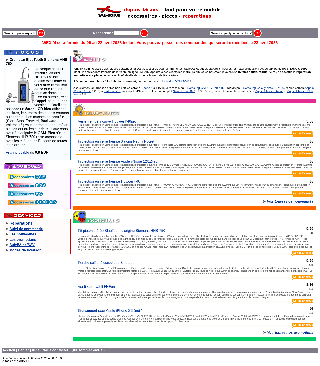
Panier (23, 350)
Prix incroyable (17, 152)
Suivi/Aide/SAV (22, 245)
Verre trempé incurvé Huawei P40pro (107, 121)
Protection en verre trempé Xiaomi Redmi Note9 (116, 141)
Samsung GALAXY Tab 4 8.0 (206, 88)
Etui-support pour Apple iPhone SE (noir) (110, 310)
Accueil (8, 350)
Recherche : (116, 33)
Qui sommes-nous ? (88, 350)
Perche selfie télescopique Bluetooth (107, 263)
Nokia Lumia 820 (184, 91)
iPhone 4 (147, 88)
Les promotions (22, 239)
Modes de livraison (25, 250)
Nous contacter (55, 350)
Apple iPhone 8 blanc (269, 91)
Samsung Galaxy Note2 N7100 (263, 88)
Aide (36, 350)
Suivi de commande (26, 229)
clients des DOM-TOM (174, 81)
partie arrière (112, 91)
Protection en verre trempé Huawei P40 (109, 181)
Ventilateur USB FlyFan (96, 286)
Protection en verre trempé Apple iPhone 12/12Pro (118, 161)
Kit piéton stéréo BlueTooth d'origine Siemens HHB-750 (121, 231)
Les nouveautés (22, 234)
